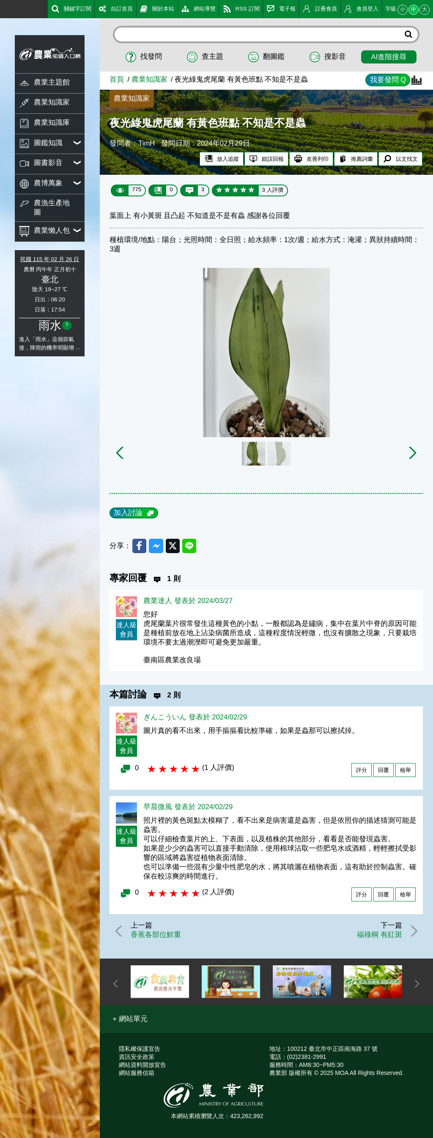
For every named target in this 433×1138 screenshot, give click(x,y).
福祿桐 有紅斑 (379, 935)
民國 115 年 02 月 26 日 (49, 259)
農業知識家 (149, 79)
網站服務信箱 (136, 1072)
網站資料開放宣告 (142, 1064)
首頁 (117, 79)
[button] (130, 1019)
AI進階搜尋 (389, 57)
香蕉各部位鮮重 (156, 935)
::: (3, 8)
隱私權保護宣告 (139, 1048)
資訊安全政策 (136, 1056)
